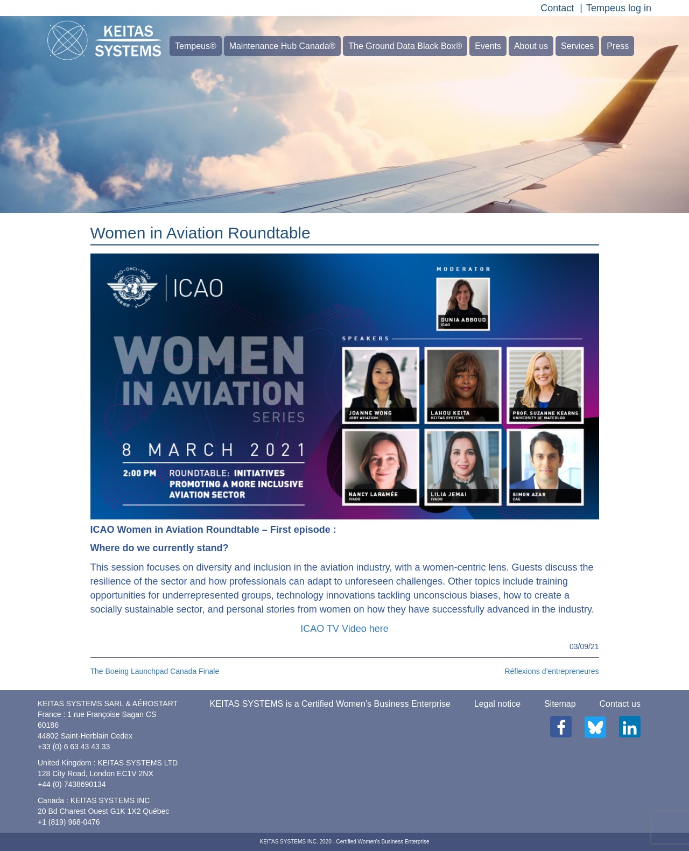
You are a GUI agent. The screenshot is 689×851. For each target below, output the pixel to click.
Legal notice (497, 703)
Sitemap (560, 703)
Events (488, 46)
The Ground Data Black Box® (405, 46)
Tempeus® (195, 46)
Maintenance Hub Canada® (282, 46)
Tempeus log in (618, 8)
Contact (557, 8)
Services (577, 46)
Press (618, 46)
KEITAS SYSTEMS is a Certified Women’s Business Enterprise (330, 703)
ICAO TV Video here (344, 628)
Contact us (620, 703)
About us (531, 46)
